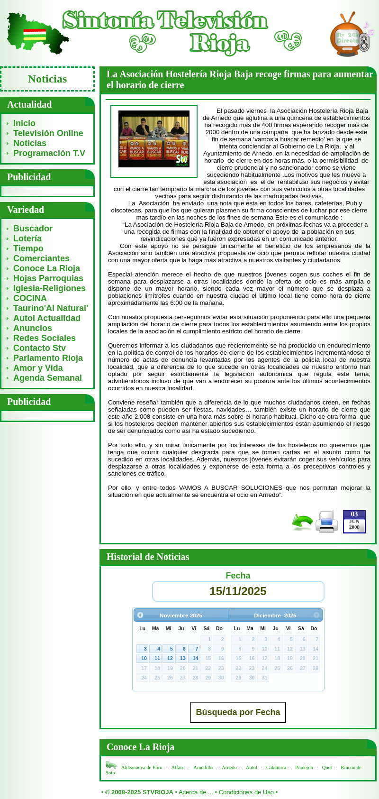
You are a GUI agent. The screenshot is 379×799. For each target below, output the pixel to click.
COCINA (30, 298)
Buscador (33, 228)
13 (183, 658)
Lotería (27, 238)
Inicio (24, 123)
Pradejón (304, 767)
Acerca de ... (196, 792)
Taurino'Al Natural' (50, 308)
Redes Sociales (44, 338)
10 (144, 658)
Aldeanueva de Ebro (141, 767)
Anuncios (32, 328)
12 (170, 658)
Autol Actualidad (47, 318)
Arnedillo (203, 767)
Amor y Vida (38, 368)
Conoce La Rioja (46, 268)
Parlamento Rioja (48, 358)
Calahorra (276, 767)
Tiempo (28, 248)
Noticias (29, 143)
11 (157, 658)
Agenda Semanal (47, 378)
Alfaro (178, 767)
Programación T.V (49, 153)
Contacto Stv (39, 348)
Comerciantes (41, 258)
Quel (327, 767)
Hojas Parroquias (48, 278)
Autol (252, 767)
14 (196, 658)
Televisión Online (48, 133)
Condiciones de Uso (246, 792)
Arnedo (229, 767)
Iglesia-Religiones (49, 288)
